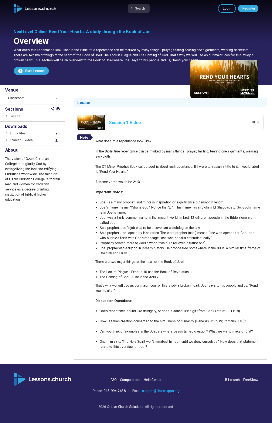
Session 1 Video (34, 140)
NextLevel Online (30, 31)
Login (227, 8)
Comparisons (130, 380)
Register (248, 8)
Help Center (153, 380)
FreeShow (250, 380)
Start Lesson (31, 70)
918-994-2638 (115, 391)
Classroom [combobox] (16, 98)
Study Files (34, 134)
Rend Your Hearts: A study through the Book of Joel (100, 31)
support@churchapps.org (161, 391)
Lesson (15, 116)
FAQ (113, 380)
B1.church (232, 380)
